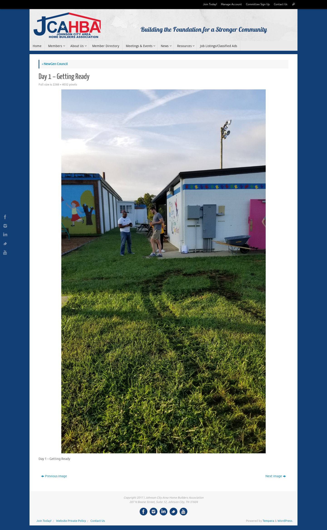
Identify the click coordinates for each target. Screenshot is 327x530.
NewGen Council (55, 64)
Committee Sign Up (258, 4)
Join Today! (210, 4)
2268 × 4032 (60, 84)
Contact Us (280, 4)
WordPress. (285, 521)
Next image (275, 476)
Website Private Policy (71, 521)
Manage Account (231, 4)
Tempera (268, 521)
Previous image (54, 476)
